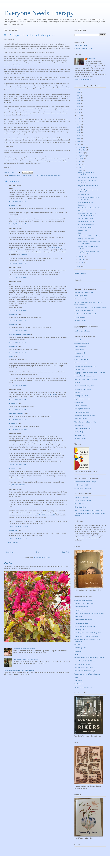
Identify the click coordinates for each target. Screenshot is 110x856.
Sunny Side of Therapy (82, 412)
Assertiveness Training (81, 343)
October (81, 153)
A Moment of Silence (85, 227)
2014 (79, 124)
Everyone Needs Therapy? (83, 500)
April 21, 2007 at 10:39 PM (18, 330)
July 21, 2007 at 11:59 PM (17, 485)
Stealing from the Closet (82, 409)
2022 (79, 101)
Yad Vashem (78, 684)
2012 (79, 130)
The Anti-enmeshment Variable (84, 415)
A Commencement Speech (83, 600)
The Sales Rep (79, 425)
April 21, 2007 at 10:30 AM (17, 310)
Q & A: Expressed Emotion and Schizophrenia (88, 198)
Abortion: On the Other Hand (83, 603)
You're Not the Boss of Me (83, 687)
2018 (79, 112)
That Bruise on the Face (82, 664)
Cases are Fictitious (81, 497)
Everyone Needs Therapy (39, 13)
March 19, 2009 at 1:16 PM (18, 538)
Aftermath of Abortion (81, 607)
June (80, 164)
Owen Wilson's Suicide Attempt (84, 661)
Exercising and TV (80, 369)
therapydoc (13, 206)
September (82, 156)
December (82, 147)
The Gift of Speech (80, 419)
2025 (79, 92)
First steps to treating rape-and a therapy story (19, 670)
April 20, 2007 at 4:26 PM (17, 224)
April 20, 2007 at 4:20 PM (17, 201)
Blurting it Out (79, 350)
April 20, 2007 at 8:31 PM (17, 263)
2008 (79, 141)
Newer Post (9, 552)
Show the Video (83, 194)
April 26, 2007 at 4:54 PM (17, 419)
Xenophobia (78, 680)
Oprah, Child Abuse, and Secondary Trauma (89, 657)
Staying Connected (80, 405)
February (82, 259)
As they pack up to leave (86, 239)
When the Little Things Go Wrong (89, 236)
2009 (79, 139)
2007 (79, 144)
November (82, 150)
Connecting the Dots (81, 623)
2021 (79, 104)
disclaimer (52, 394)
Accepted (77, 340)
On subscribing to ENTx (86, 221)
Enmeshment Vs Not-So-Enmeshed (86, 636)
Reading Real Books (81, 396)
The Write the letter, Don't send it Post (25, 659)
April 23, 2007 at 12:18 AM (17, 385)
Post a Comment (12, 542)
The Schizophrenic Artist (47, 515)
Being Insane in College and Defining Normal (89, 613)
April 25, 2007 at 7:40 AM (17, 409)
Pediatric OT (78, 392)
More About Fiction (80, 507)
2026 (79, 89)
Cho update (82, 211)
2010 (79, 136)
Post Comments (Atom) (42, 557)
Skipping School (79, 402)
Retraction (81, 205)
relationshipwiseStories (82, 331)
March (81, 256)
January (81, 262)
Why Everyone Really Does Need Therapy (88, 510)
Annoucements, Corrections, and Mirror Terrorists (89, 242)
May (80, 167)
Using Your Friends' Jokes (83, 428)
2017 (79, 115)
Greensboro (78, 644)
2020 (79, 107)
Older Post (65, 552)
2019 (79, 109)
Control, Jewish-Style (81, 359)
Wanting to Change (80, 45)
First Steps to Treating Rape (83, 292)
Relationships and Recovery (83, 310)
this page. (24, 254)
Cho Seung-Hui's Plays (85, 218)
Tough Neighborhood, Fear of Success (87, 674)
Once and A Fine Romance (83, 389)
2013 (79, 127)
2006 (79, 266)
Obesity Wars (82, 230)
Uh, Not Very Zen (80, 317)
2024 (79, 95)
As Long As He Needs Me (83, 488)
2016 (79, 118)
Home (38, 552)
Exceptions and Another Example (85, 482)
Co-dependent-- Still (81, 485)
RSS (79, 233)
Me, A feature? (79, 504)
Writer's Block (79, 677)
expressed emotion (15, 175)
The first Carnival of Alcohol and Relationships (88, 252)
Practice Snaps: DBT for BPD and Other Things (90, 307)
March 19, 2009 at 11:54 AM (18, 526)
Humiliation (78, 651)
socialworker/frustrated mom (19, 334)
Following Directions (81, 295)
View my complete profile (82, 79)
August (81, 159)
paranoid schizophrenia (53, 175)
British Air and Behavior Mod (83, 620)
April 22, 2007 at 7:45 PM (17, 352)
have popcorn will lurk (17, 414)
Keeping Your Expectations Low (84, 376)
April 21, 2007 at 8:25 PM (17, 320)
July (80, 161)
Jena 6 (76, 654)
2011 (79, 133)
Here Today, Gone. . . (81, 648)
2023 (79, 98)
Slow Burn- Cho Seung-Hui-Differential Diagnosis (87, 214)
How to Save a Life (80, 299)
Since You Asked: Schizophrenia (88, 208)
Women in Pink (79, 435)
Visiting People (79, 432)
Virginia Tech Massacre (86, 224)
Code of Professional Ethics (83, 48)
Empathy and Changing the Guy (85, 366)
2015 (79, 121)
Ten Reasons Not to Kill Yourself (24, 649)
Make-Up (77, 382)
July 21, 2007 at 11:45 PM (17, 464)
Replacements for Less (82, 399)
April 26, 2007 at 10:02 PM (18, 429)
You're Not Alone (79, 320)
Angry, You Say (79, 610)
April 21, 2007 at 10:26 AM (17, 277)
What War (8, 563)
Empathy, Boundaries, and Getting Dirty (87, 633)
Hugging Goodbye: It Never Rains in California (89, 373)
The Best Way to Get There (83, 667)
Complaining (78, 356)
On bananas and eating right (87, 177)
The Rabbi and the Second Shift (85, 422)
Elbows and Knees (80, 363)
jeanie (11, 357)
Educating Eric (79, 629)
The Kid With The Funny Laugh (84, 671)
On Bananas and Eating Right (84, 386)
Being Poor (78, 616)
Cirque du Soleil (79, 353)
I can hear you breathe (85, 202)
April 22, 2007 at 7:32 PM (17, 342)
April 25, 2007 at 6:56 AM (17, 399)
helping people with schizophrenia (34, 175)
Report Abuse (80, 273)
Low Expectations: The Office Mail (85, 379)
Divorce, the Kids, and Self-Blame (85, 626)
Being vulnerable (80, 346)
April (80, 170)
